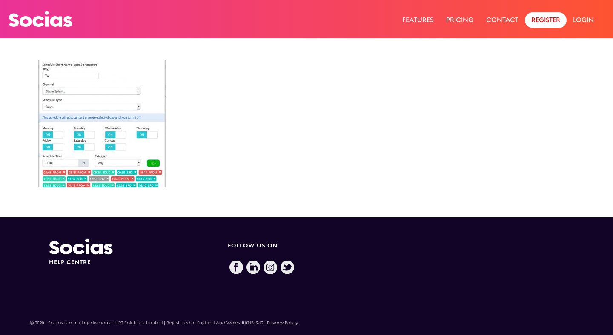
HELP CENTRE (70, 262)
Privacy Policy (282, 323)
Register (545, 20)
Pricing (459, 20)
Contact (502, 20)
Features (417, 20)
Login (583, 20)
